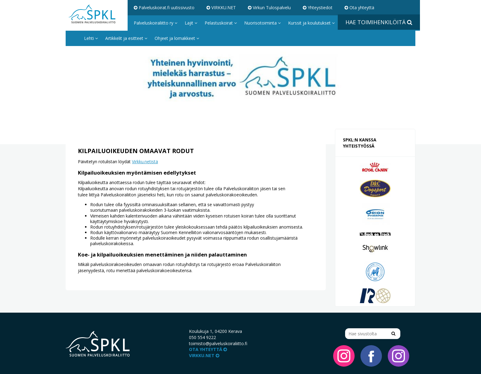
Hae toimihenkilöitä (378, 22)
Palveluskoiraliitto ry (155, 23)
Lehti (91, 38)
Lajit (191, 23)
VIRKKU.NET (221, 7)
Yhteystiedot (318, 7)
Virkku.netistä (145, 161)
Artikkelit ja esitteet (126, 38)
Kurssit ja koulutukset (311, 23)
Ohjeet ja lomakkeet (177, 38)
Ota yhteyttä (359, 7)
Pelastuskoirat (221, 23)
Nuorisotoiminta (262, 23)
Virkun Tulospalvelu (269, 7)
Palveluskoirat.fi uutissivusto (164, 7)
